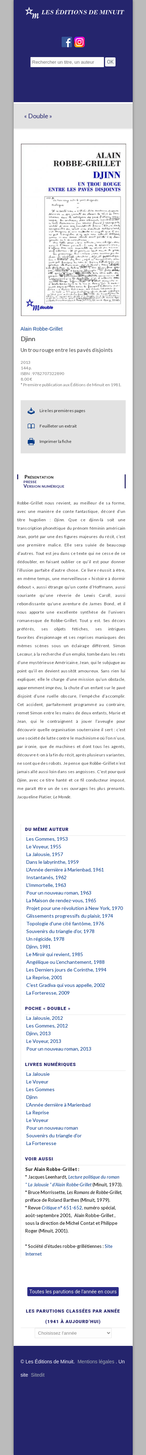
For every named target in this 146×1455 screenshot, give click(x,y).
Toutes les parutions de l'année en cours (73, 1291)
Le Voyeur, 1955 (43, 846)
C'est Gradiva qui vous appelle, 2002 (65, 985)
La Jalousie (38, 1074)
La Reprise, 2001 (44, 977)
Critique (49, 1207)
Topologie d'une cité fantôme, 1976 (65, 923)
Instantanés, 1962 (46, 877)
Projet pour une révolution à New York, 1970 (74, 908)
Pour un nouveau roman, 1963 (58, 893)
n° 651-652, (70, 1207)
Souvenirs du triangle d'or (54, 1135)
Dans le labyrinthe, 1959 (52, 862)
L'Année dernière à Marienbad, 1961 (65, 870)
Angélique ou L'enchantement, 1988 (65, 962)
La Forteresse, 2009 (48, 993)
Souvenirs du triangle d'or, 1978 (60, 931)
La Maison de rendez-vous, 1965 (61, 900)
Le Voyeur (37, 1082)
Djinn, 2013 (38, 1033)
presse (30, 481)
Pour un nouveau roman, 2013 (58, 1049)
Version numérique (43, 485)
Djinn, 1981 (38, 946)
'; (73, 1333)
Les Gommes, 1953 (47, 839)
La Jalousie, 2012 (44, 1018)
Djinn (31, 1097)
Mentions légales (95, 1361)
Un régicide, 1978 (45, 939)
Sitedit (37, 1375)
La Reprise (37, 1112)
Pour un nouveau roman (52, 1128)
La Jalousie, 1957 (44, 854)
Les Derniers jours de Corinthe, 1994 (66, 970)
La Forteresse (41, 1143)
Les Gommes (40, 1089)
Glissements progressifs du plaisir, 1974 (69, 916)
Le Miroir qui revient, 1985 (54, 954)
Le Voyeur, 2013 (43, 1041)
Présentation (39, 476)
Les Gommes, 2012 (47, 1026)
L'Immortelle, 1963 (46, 885)
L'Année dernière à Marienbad (58, 1105)
